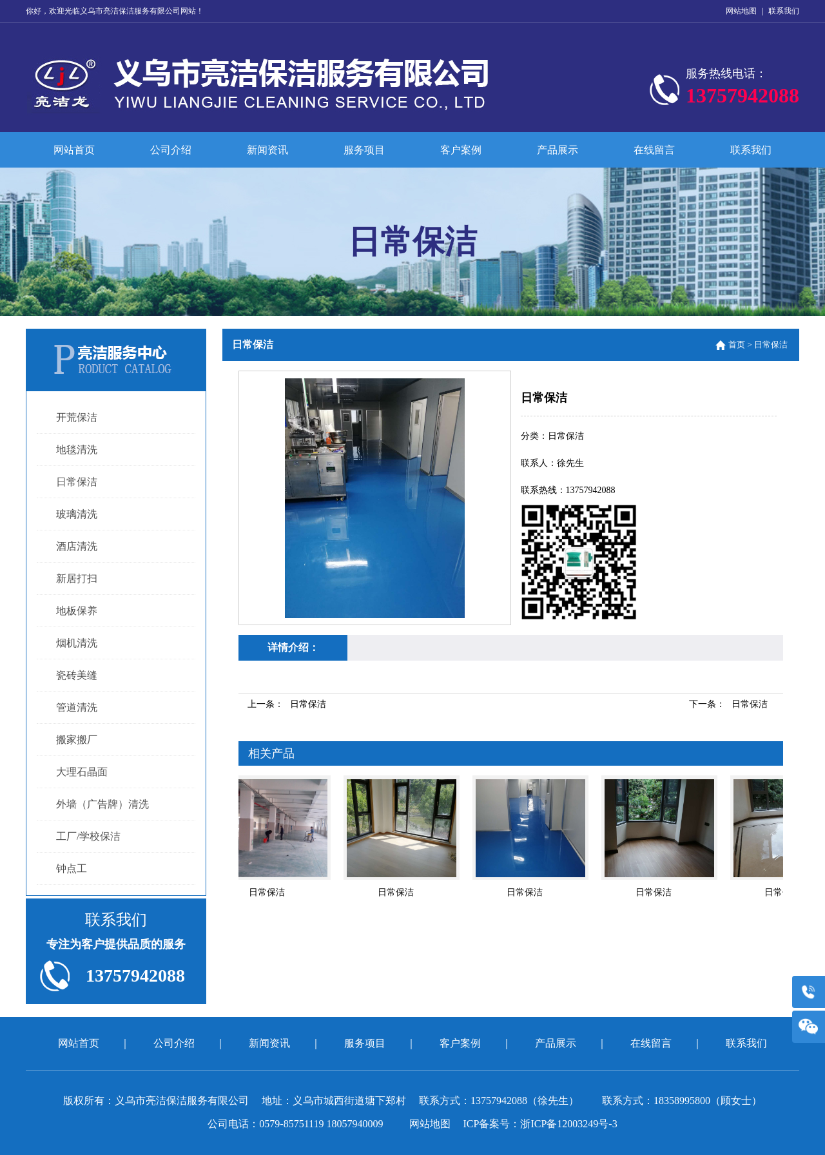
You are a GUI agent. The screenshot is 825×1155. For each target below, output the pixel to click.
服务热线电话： (742, 90)
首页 (736, 344)
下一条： (728, 704)
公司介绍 (170, 149)
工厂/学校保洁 (88, 836)
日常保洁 (76, 481)
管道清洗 (76, 707)
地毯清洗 (76, 449)
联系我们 (783, 10)
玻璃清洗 (76, 514)
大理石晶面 (82, 771)
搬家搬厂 (76, 739)
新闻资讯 (267, 149)
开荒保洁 (76, 417)
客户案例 (460, 149)
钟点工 (71, 868)
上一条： (287, 704)
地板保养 (76, 610)
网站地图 (741, 10)
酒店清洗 (76, 546)
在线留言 (654, 149)
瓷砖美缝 (76, 675)
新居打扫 (76, 578)
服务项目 (364, 149)
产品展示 (557, 149)
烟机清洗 (76, 642)
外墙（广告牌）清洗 (102, 804)
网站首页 (74, 149)
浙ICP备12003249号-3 (568, 1123)
